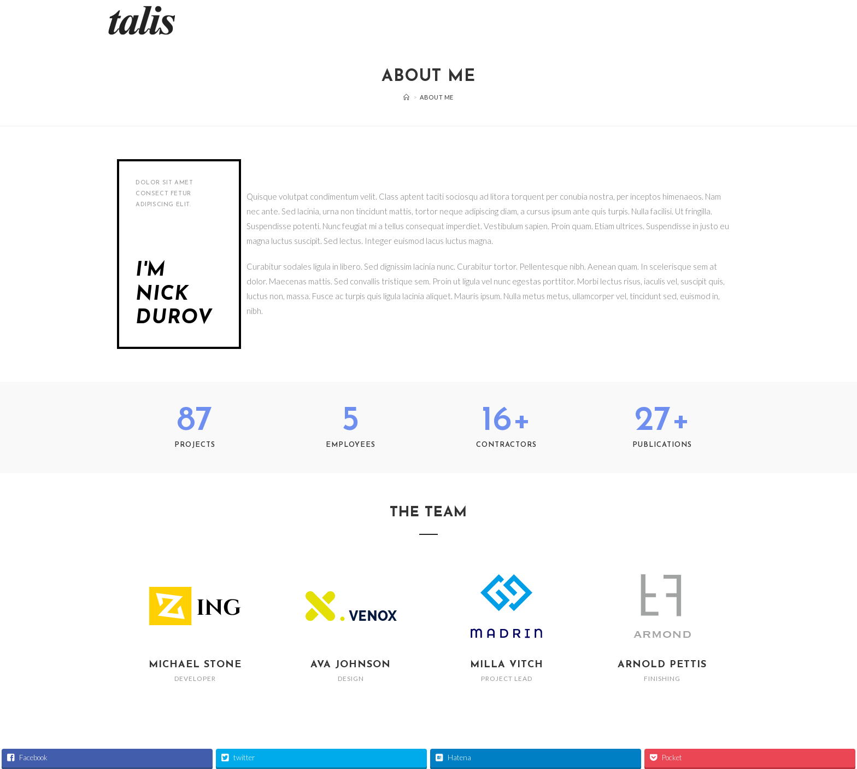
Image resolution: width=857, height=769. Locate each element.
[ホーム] (406, 97)
